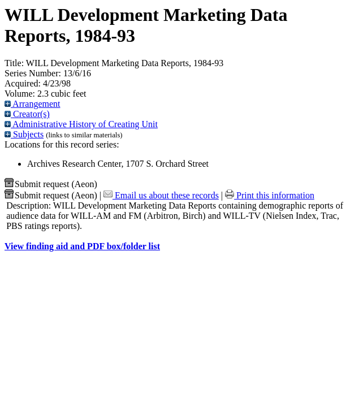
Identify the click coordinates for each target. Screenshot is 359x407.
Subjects (24, 134)
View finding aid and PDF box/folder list (82, 246)
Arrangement (32, 104)
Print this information (269, 195)
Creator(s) (27, 114)
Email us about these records (161, 195)
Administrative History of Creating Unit (81, 124)
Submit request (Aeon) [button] (51, 184)
